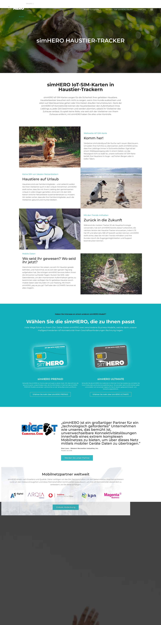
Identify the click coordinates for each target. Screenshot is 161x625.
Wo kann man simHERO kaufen (119, 9)
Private (29, 3)
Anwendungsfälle (92, 9)
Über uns (142, 9)
